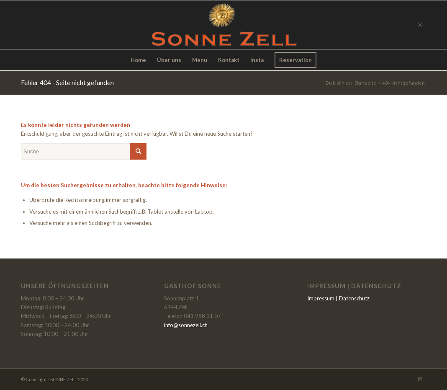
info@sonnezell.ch (186, 325)
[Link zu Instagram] (420, 24)
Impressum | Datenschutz (338, 298)
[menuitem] (138, 59)
